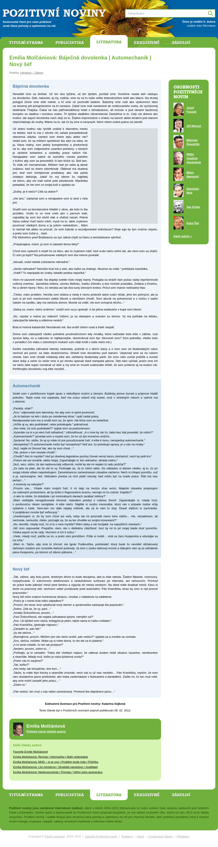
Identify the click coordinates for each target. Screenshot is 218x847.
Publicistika (69, 42)
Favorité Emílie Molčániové (30, 751)
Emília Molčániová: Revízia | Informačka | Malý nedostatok (50, 756)
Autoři (140, 836)
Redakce (127, 836)
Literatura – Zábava (31, 72)
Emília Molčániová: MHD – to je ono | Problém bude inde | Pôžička (55, 762)
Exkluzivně (146, 42)
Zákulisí (181, 42)
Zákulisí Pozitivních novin (101, 836)
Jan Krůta (193, 207)
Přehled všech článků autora (46, 731)
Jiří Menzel (193, 126)
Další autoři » (183, 236)
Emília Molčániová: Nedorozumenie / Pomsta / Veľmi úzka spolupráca (57, 772)
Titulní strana (26, 42)
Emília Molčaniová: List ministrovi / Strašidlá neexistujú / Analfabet (55, 767)
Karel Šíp (192, 223)
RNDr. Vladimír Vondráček (193, 158)
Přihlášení (183, 836)
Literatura (108, 42)
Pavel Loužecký (55, 836)
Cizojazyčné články (160, 836)
